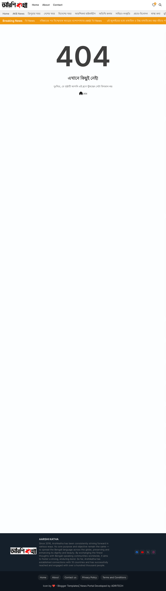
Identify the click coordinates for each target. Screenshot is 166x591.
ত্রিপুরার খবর (34, 13)
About (46, 4)
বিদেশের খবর (65, 13)
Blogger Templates (68, 585)
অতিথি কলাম (105, 13)
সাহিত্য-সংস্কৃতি (123, 13)
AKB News (18, 13)
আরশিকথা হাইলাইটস (85, 13)
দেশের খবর (49, 13)
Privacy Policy (89, 577)
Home (35, 4)
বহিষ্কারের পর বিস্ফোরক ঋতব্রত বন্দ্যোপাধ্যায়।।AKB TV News (80, 20)
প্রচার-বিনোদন (141, 13)
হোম (83, 93)
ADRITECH (117, 585)
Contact (57, 4)
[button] (160, 4)
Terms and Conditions (114, 577)
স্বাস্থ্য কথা (155, 13)
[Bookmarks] (154, 5)
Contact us (70, 577)
